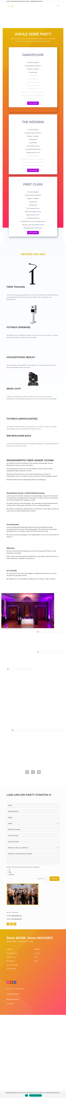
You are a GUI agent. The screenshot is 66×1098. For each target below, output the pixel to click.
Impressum (10, 1001)
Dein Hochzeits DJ (12, 951)
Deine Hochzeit (11, 954)
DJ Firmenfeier (11, 966)
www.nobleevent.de (16, 916)
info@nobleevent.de (16, 913)
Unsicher (10, 872)
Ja (8, 867)
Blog (35, 958)
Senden (54, 876)
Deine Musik (11, 958)
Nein (9, 869)
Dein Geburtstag (12, 962)
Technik (37, 951)
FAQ (35, 954)
